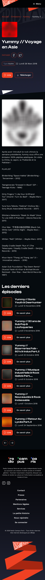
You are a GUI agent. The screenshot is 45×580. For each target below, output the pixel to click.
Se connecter (22, 522)
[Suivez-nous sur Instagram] (9, 483)
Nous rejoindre (22, 518)
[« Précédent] (5, 443)
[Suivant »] (12, 443)
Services (22, 509)
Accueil (5, 17)
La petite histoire (22, 513)
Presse (22, 495)
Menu (37, 4)
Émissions (16, 17)
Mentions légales (22, 504)
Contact (22, 490)
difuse (32, 533)
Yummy (26, 17)
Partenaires (22, 499)
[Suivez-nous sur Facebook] (4, 483)
